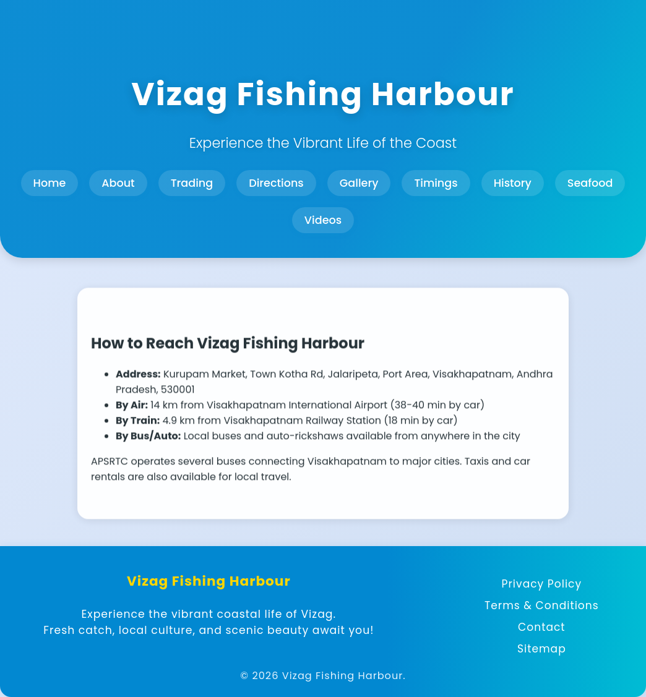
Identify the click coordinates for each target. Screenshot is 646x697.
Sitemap (541, 648)
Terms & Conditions (541, 605)
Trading (192, 183)
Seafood (590, 183)
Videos (323, 220)
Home (49, 183)
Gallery (359, 183)
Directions (276, 183)
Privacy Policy (542, 583)
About (117, 183)
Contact (542, 627)
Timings (435, 183)
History (513, 183)
